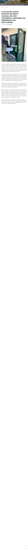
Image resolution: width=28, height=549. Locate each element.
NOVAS (6, 7)
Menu (14, 4)
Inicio (3, 7)
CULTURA (8, 24)
